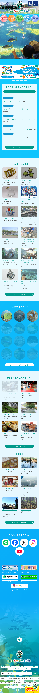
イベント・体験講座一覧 (19, 294)
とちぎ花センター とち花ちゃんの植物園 (19, 587)
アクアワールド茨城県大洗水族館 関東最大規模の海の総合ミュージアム (10, 569)
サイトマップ (12, 669)
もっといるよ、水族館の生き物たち (19, 365)
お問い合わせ (21, 669)
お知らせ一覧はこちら (19, 147)
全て (19, 91)
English (28, 669)
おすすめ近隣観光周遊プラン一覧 (19, 446)
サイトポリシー (14, 666)
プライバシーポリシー (32, 666)
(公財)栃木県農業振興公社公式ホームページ (29, 578)
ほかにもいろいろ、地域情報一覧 (19, 522)
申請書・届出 (4, 666)
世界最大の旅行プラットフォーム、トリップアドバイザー (10, 578)
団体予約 (22, 666)
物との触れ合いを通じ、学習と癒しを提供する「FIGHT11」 (29, 569)
